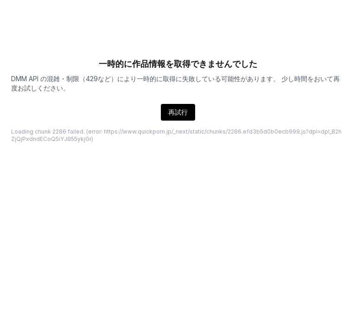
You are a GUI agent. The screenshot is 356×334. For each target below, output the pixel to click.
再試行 (178, 112)
